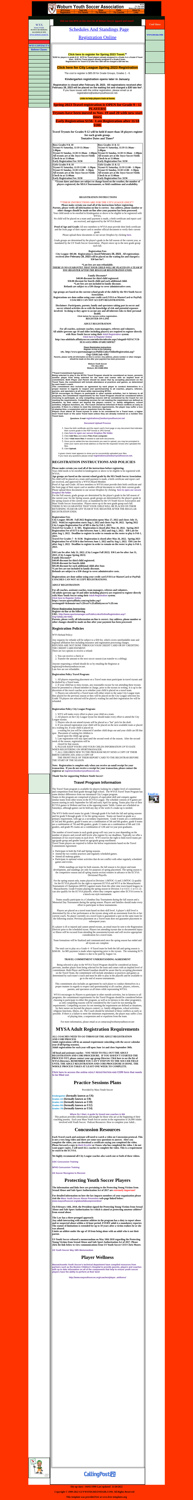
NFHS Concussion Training (65, 1167)
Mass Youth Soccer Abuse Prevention (80, 1198)
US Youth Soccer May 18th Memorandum (72, 1250)
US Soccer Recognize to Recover (68, 1173)
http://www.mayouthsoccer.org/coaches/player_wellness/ (97, 1277)
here (129, 235)
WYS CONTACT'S (39, 45)
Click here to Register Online (97, 337)
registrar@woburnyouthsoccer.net (82, 771)
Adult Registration (112, 334)
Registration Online (98, 37)
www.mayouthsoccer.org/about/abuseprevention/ (77, 1201)
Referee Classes (39, 49)
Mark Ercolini (84, 1145)
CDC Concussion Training (65, 1162)
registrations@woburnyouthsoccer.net (105, 418)
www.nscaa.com (155, 34)
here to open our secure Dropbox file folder (91, 433)
